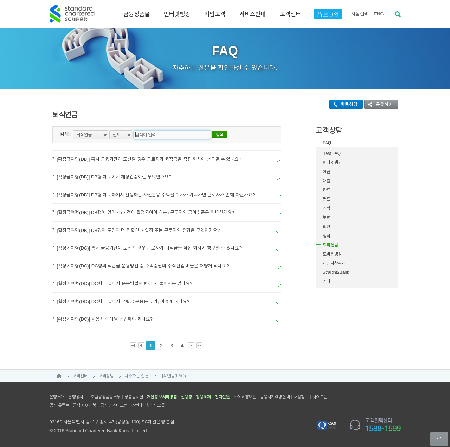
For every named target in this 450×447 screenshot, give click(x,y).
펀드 (326, 199)
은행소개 (57, 397)
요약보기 (278, 160)
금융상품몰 (136, 14)
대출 (326, 180)
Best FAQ (332, 153)
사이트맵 (320, 397)
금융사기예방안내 (275, 397)
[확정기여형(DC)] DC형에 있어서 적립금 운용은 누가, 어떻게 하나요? (121, 301)
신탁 (326, 208)
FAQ (327, 142)
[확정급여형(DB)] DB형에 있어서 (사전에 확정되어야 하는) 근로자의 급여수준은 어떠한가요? (143, 212)
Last (199, 345)
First (133, 345)
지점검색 (359, 14)
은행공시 (75, 397)
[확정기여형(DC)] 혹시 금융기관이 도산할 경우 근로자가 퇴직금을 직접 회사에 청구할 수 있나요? (147, 248)
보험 (326, 217)
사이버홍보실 (245, 397)
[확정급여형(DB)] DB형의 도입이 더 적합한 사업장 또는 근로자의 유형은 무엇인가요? (136, 230)
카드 (326, 190)
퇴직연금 (330, 245)
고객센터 (290, 14)
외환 (326, 226)
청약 (326, 235)
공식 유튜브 (59, 405)
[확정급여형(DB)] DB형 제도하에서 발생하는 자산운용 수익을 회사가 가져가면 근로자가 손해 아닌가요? (153, 194)
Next (191, 345)
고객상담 (106, 375)
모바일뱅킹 (332, 254)
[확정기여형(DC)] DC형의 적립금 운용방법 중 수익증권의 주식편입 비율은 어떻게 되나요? (140, 266)
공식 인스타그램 (113, 405)
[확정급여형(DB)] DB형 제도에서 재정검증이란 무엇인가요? (112, 177)
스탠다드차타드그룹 (148, 405)
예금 (326, 171)
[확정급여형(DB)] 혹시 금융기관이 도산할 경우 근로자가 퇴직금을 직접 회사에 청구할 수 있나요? (147, 159)
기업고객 (214, 14)
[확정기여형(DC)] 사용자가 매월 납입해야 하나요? (102, 319)
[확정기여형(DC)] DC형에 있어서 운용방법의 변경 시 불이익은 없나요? (122, 283)
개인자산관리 (334, 263)
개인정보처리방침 (162, 397)
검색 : (66, 134)
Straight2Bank (336, 272)
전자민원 (222, 397)
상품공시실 (133, 397)
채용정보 (301, 397)
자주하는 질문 (136, 375)
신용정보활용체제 (196, 397)
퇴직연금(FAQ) (172, 375)
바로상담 (344, 104)
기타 (326, 281)
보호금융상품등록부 (103, 397)
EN (379, 14)
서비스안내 (252, 14)
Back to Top (439, 439)
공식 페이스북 (84, 405)
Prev (141, 345)
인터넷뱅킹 (177, 14)
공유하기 (379, 104)
